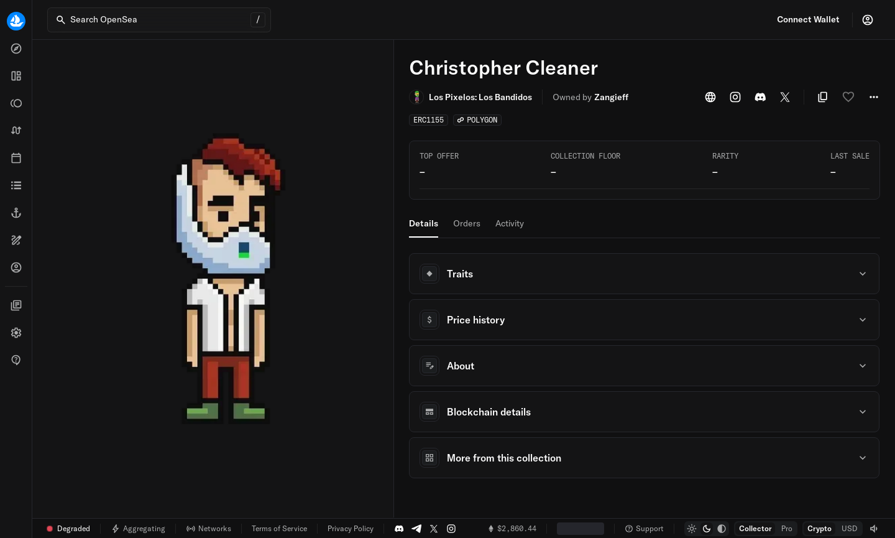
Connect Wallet (808, 19)
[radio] (692, 528)
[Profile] (867, 19)
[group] (706, 528)
